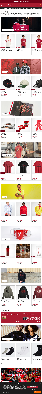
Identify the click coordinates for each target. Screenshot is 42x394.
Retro (13, 8)
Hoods (5, 281)
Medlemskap (27, 8)
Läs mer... (38, 321)
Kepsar (16, 8)
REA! (23, 8)
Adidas (2, 8)
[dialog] (21, 388)
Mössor (20, 8)
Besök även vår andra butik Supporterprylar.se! (21, 1)
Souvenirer (9, 8)
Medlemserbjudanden (33, 8)
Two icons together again (8, 29)
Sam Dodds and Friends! (8, 338)
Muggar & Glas (6, 239)
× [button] (40, 383)
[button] (14, 390)
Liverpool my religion (7, 155)
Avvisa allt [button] (33, 389)
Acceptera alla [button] (33, 386)
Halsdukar (5, 381)
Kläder (5, 8)
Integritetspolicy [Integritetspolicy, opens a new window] (22, 389)
